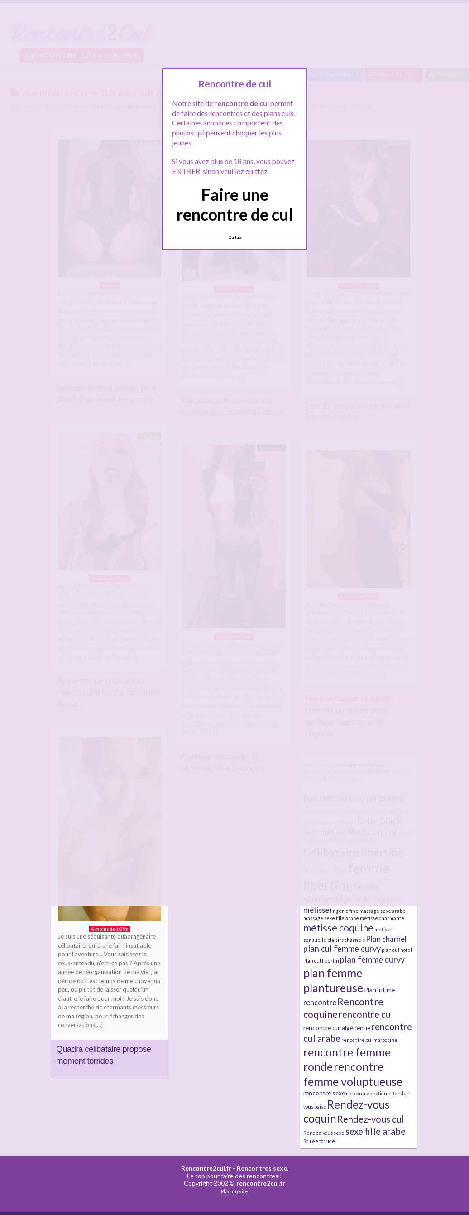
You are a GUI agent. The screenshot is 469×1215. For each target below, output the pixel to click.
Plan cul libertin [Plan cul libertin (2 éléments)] (321, 961)
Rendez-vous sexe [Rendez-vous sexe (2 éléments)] (324, 1133)
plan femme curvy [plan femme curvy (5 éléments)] (372, 959)
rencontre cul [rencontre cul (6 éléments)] (366, 1014)
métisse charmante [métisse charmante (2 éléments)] (382, 918)
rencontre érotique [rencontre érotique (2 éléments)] (368, 1093)
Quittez (234, 237)
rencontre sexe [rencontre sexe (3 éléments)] (324, 1093)
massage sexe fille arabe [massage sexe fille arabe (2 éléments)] (331, 918)
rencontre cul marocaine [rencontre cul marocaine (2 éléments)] (369, 1040)
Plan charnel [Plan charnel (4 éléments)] (386, 939)
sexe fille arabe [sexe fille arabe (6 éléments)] (375, 1131)
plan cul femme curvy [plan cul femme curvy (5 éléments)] (342, 949)
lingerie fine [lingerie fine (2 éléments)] (344, 911)
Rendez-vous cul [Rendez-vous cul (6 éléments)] (370, 1119)
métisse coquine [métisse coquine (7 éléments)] (338, 928)
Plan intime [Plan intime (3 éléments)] (379, 989)
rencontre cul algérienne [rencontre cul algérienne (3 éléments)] (336, 1028)
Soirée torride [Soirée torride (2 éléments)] (319, 1141)
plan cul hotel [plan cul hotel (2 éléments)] (397, 950)
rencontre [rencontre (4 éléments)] (319, 1002)
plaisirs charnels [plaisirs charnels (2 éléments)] (346, 940)
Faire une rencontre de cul (235, 204)
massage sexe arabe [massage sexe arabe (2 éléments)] (382, 911)
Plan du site (234, 1191)
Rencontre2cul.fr (206, 1168)
